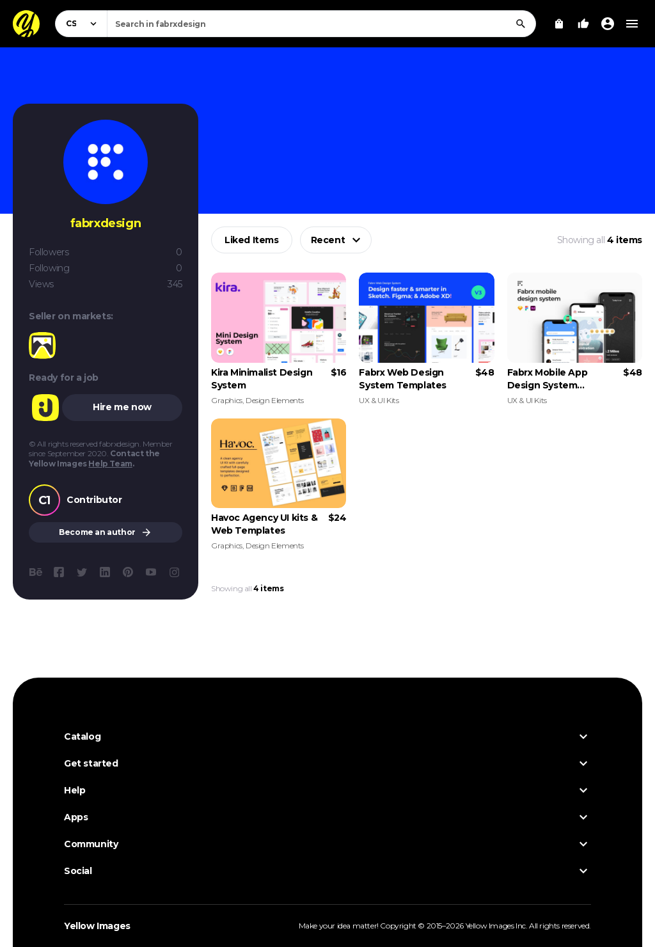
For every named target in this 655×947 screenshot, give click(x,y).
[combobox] (321, 23)
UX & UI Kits (379, 400)
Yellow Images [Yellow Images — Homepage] (97, 926)
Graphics (226, 400)
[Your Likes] (583, 23)
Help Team (110, 463)
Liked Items (252, 240)
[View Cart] (559, 23)
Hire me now (122, 407)
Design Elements (275, 400)
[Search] (520, 23)
